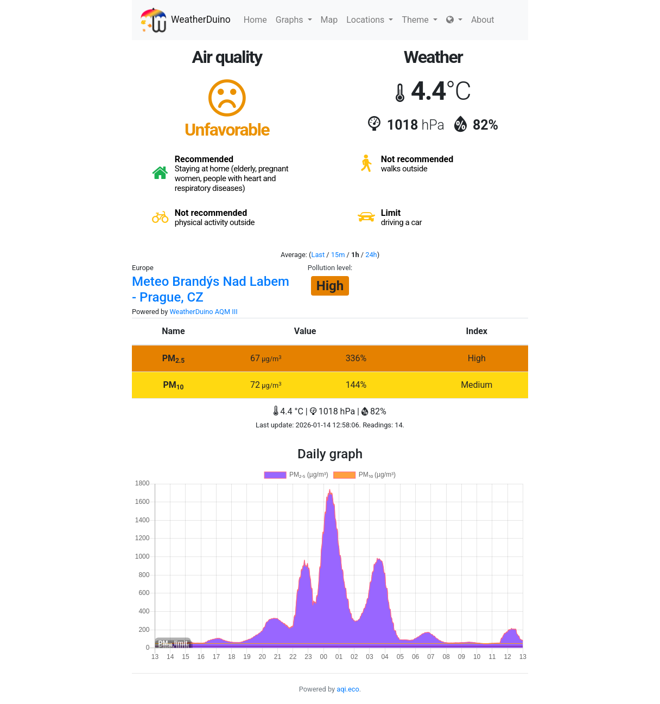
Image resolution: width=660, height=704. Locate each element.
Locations (369, 20)
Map (329, 20)
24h (371, 255)
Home (255, 20)
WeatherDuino (186, 20)
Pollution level (329, 268)
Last (318, 255)
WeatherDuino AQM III (203, 312)
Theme (419, 20)
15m (338, 255)
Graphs (294, 20)
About (482, 20)
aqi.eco (348, 689)
